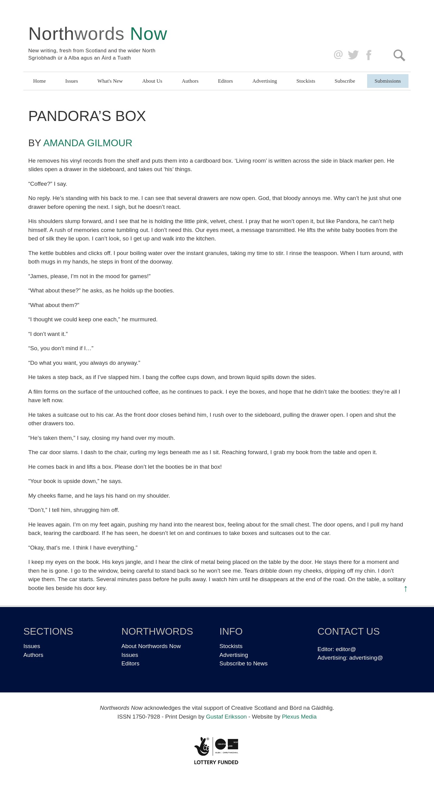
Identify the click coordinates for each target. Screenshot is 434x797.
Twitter (353, 55)
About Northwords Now (151, 646)
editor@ (346, 649)
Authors (190, 81)
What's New (110, 81)
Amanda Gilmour (87, 142)
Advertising (265, 81)
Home (39, 81)
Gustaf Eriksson (226, 716)
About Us (152, 81)
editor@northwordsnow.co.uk (336, 55)
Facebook (369, 55)
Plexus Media (299, 716)
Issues (71, 81)
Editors (225, 81)
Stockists (305, 81)
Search (399, 55)
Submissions (388, 81)
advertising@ (366, 657)
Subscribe (345, 81)
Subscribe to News (243, 663)
